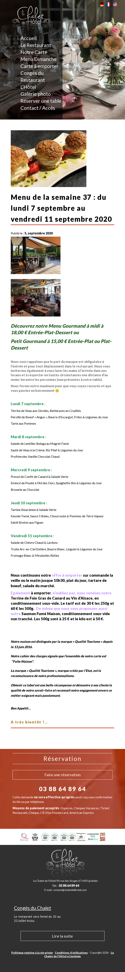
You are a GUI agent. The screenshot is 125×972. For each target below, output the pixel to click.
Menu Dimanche (39, 59)
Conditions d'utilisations (71, 952)
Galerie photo (36, 94)
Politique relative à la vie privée (32, 952)
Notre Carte (34, 52)
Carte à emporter (40, 66)
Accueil (29, 38)
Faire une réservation (62, 774)
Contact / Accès (38, 108)
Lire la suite (62, 936)
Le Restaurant (36, 45)
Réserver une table (41, 101)
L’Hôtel (28, 87)
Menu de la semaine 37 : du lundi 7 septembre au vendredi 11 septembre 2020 (61, 208)
